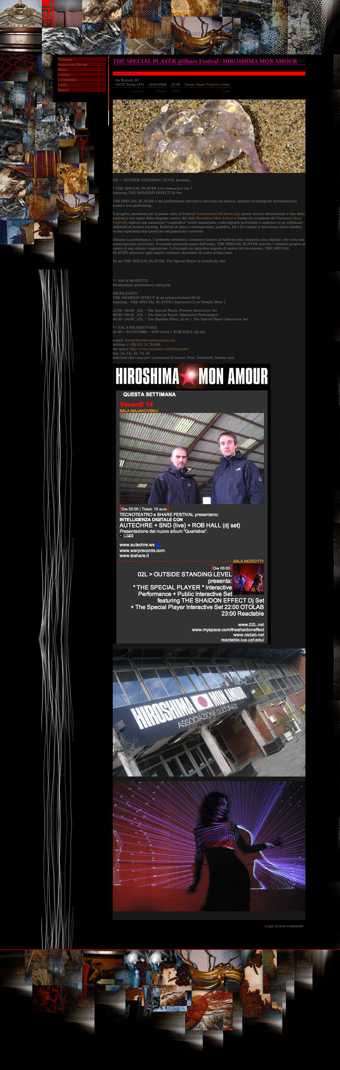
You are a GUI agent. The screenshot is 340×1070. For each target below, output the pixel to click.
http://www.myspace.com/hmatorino (159, 348)
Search (63, 90)
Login (269, 926)
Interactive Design (72, 64)
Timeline (65, 59)
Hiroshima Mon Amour (214, 218)
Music (63, 69)
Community (67, 79)
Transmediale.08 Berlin (214, 213)
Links (62, 84)
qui (238, 213)
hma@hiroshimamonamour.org (150, 340)
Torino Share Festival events (207, 84)
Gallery (64, 74)
